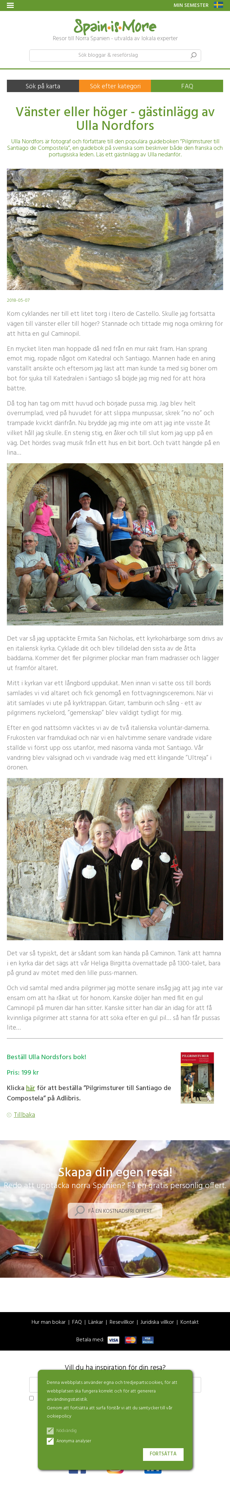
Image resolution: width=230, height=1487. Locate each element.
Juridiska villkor (157, 1322)
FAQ (187, 86)
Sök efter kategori (115, 86)
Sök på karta (42, 86)
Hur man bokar (49, 1322)
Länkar (95, 1322)
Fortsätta (163, 1454)
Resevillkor (122, 1322)
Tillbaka (24, 1115)
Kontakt (189, 1322)
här (30, 1088)
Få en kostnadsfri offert (120, 1211)
